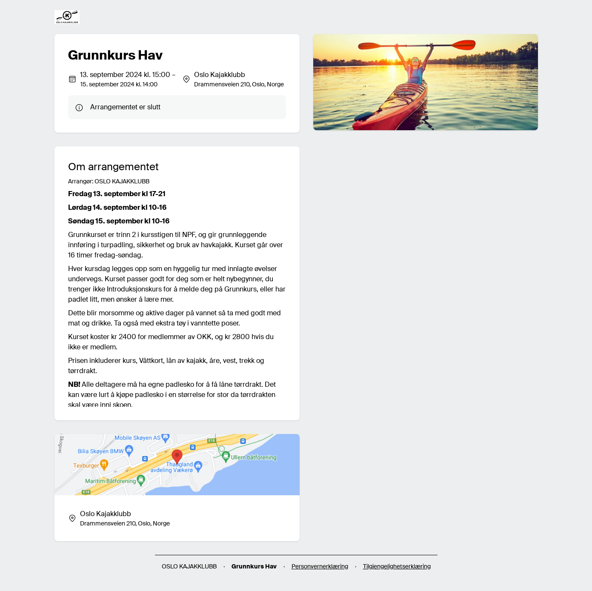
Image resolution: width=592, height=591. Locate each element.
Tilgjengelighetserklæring (397, 566)
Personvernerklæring (320, 566)
